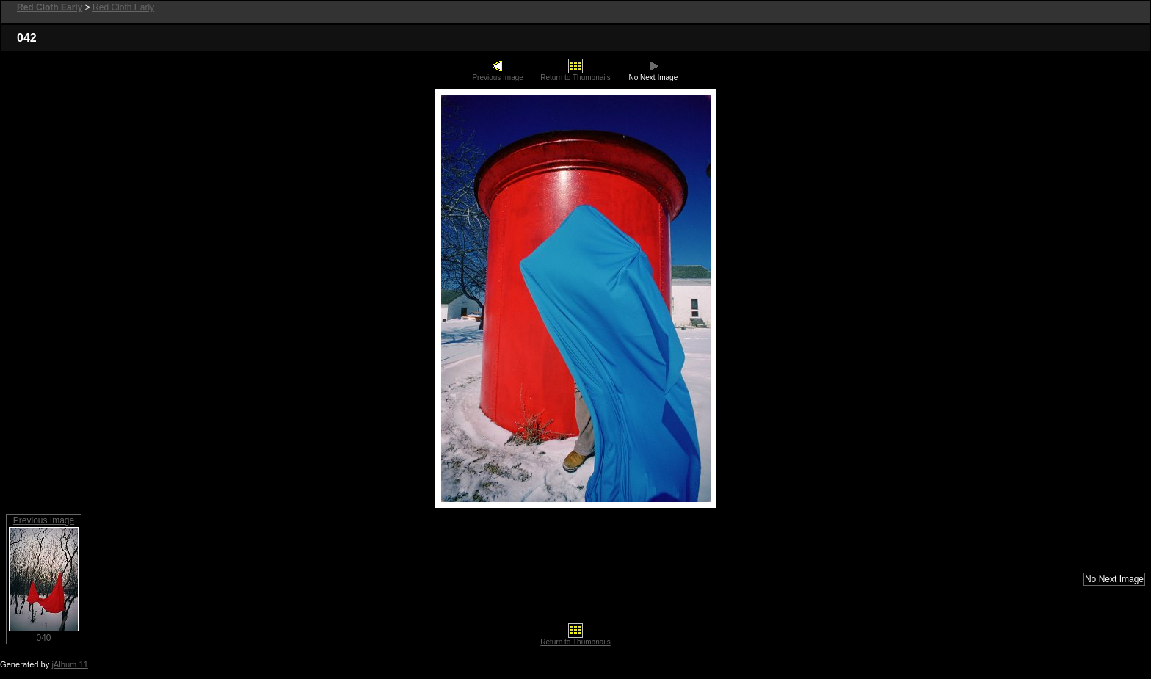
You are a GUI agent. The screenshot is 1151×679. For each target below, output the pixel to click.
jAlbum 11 (69, 664)
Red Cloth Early (123, 7)
